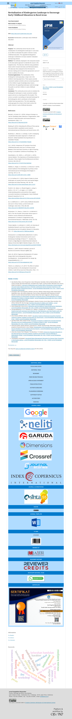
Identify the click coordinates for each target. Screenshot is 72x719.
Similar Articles (13, 279)
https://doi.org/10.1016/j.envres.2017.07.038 (20, 221)
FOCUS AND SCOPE (36, 366)
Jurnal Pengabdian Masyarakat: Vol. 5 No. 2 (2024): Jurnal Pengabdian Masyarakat (34, 303)
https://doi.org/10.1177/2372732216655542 (19, 163)
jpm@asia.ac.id (44, 696)
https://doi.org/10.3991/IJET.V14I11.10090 (19, 175)
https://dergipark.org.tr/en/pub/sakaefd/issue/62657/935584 (24, 245)
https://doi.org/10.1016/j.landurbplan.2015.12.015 (21, 184)
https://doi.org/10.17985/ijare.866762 (24, 231)
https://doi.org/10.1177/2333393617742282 (19, 142)
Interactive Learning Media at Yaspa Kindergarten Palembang (45, 306)
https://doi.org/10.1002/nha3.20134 (17, 122)
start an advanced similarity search (25, 348)
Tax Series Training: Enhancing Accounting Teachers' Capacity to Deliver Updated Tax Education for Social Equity (36, 316)
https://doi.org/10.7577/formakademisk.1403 (20, 262)
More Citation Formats (49, 79)
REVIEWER (36, 373)
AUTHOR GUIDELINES (36, 387)
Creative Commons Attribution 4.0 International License (52, 114)
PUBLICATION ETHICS (36, 384)
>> (15, 345)
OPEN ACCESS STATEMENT (36, 380)
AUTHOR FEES (36, 398)
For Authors (11, 637)
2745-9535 (36, 535)
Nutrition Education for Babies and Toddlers (41, 303)
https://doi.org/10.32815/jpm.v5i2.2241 (21, 33)
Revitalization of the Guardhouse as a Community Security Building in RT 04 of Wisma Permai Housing (36, 327)
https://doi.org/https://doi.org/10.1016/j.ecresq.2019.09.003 (24, 198)
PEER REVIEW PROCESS (36, 377)
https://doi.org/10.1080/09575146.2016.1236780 (21, 208)
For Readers (11, 635)
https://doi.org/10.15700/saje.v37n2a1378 (19, 272)
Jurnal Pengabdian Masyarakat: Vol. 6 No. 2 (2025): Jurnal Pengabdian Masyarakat (33, 307)
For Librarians (11, 640)
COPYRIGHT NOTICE (36, 394)
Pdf (46, 55)
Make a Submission (14, 355)
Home (9, 7)
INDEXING (36, 402)
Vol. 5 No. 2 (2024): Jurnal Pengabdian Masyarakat (31, 7)
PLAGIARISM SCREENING (36, 391)
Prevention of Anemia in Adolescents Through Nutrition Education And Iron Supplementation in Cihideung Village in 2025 (36, 321)
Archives (15, 7)
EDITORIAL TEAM (36, 370)
